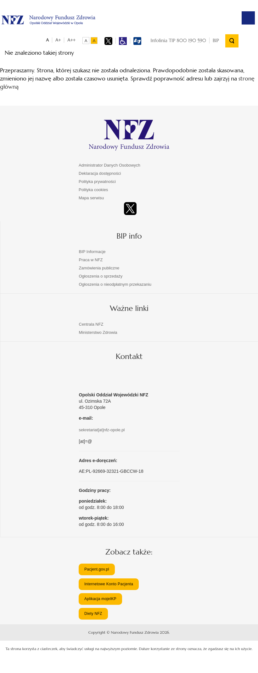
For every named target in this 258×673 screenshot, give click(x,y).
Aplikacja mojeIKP (100, 598)
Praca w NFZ (91, 259)
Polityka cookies (93, 189)
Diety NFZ (93, 613)
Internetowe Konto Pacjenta (108, 584)
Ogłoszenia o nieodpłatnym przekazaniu (115, 284)
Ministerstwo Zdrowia (98, 331)
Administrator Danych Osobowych (109, 165)
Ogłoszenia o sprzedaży (101, 275)
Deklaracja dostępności (100, 173)
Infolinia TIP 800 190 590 (178, 40)
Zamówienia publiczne (99, 267)
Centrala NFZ (91, 323)
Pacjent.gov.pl (96, 568)
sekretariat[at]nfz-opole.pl (102, 429)
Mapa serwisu (91, 197)
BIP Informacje (92, 251)
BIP (216, 40)
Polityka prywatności (97, 181)
